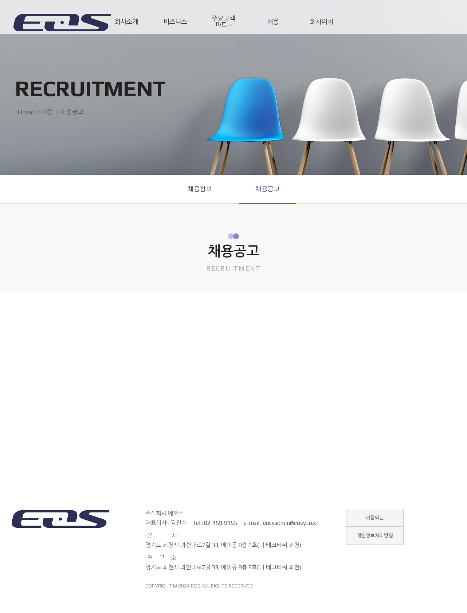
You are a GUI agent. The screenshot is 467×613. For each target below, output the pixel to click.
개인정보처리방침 (375, 542)
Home (24, 112)
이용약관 (374, 523)
